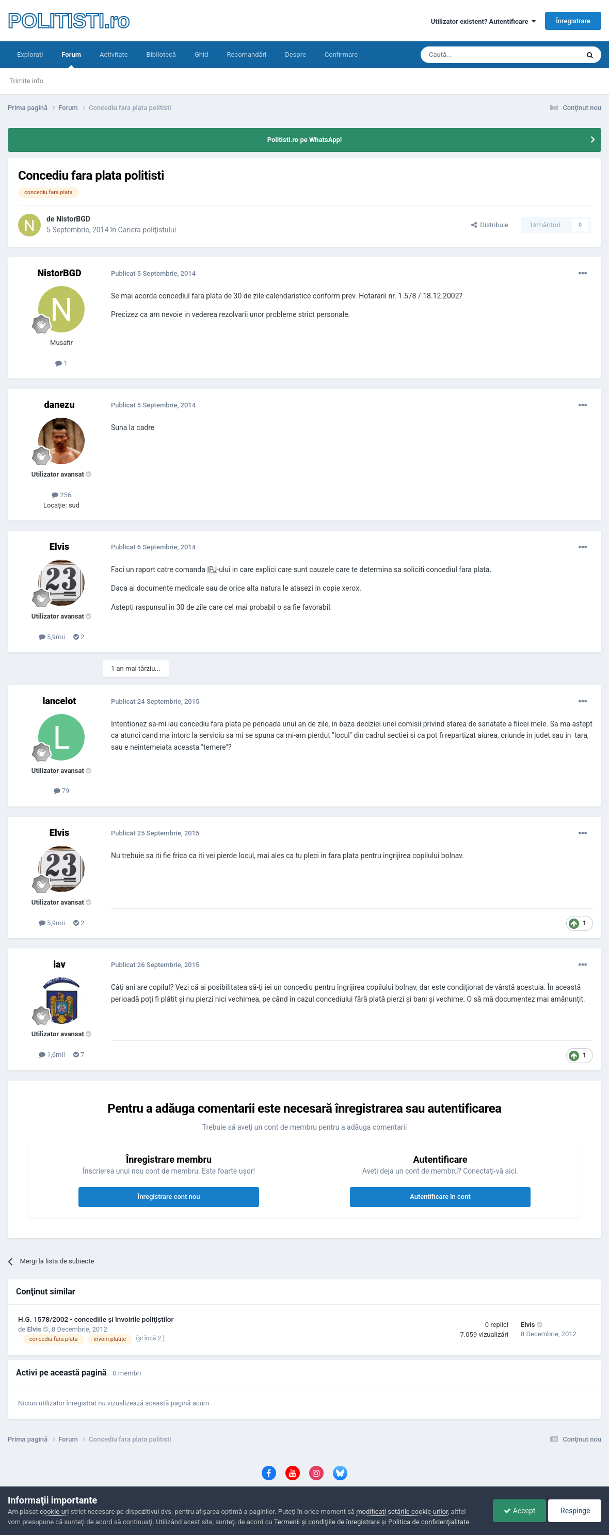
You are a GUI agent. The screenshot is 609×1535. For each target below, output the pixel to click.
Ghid (202, 54)
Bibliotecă (161, 54)
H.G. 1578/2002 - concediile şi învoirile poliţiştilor (95, 1319)
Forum (71, 59)
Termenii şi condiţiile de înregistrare (327, 1522)
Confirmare (341, 54)
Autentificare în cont (440, 1196)
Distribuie (489, 225)
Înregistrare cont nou (169, 1196)
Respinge (574, 1511)
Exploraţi (30, 54)
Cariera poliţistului (147, 230)
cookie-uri (54, 1511)
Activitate (114, 54)
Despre (295, 54)
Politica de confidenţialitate (428, 1522)
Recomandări (246, 54)
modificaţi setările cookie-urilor (402, 1511)
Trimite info (26, 81)
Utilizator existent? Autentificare (483, 21)
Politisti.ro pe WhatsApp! (304, 140)
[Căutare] (489, 54)
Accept (519, 1511)
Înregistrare (573, 21)
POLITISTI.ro (69, 20)
